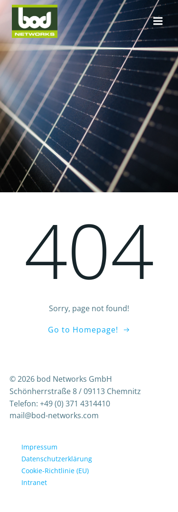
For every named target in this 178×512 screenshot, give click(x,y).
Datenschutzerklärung (56, 458)
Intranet (34, 482)
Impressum (39, 446)
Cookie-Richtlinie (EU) (55, 470)
